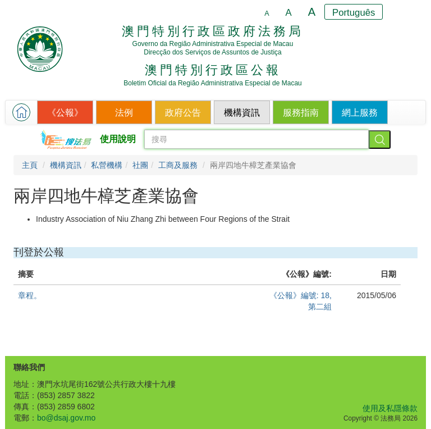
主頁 (30, 165)
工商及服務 (178, 165)
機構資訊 (65, 165)
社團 (140, 165)
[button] (21, 112)
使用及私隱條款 (390, 408)
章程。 (30, 295)
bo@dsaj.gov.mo (66, 417)
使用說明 (118, 139)
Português (353, 12)
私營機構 (106, 165)
